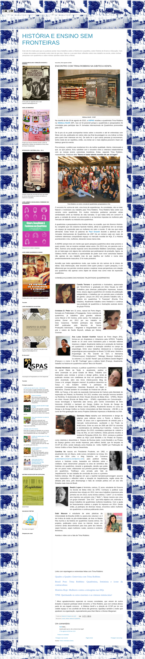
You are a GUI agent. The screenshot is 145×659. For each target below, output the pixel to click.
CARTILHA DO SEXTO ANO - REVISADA (34, 388)
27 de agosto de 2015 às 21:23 (67, 631)
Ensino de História (36, 395)
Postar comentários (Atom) (66, 640)
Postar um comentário (63, 634)
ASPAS (91, 120)
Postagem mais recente (62, 638)
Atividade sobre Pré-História (31, 429)
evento (63, 618)
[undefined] (5, 11)
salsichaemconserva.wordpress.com (70, 459)
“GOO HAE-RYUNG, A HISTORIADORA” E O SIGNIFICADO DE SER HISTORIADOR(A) (38, 461)
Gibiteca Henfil (64, 123)
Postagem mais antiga (116, 638)
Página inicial (89, 638)
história (67, 618)
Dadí (60, 627)
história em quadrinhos (75, 618)
